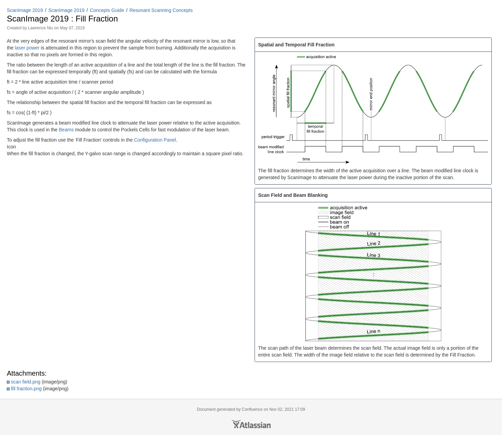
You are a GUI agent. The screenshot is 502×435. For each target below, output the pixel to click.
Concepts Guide (107, 10)
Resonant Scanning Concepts (160, 10)
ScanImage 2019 (25, 10)
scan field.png (25, 382)
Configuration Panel (155, 140)
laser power (27, 47)
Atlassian (251, 424)
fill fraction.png (26, 388)
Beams (66, 129)
